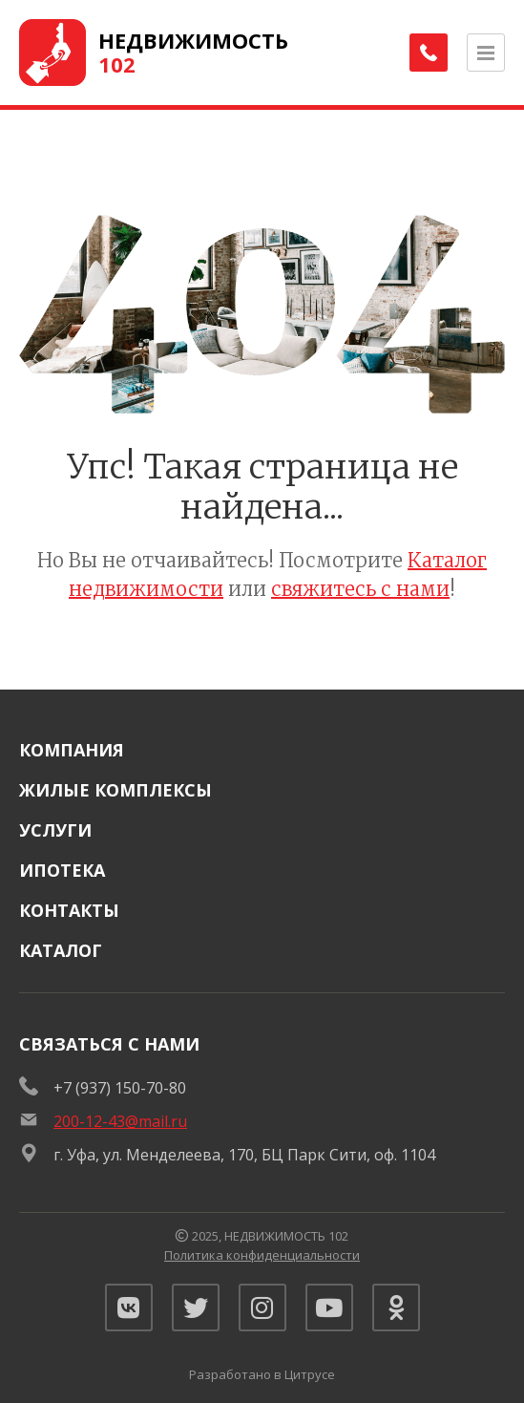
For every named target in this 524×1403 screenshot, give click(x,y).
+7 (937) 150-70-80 (119, 1087)
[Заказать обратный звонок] (428, 52)
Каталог (60, 950)
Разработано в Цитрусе (262, 1374)
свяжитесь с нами (360, 589)
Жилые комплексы (115, 789)
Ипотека (62, 870)
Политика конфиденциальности (262, 1255)
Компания (71, 749)
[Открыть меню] (486, 52)
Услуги (55, 829)
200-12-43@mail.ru (120, 1121)
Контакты (69, 910)
